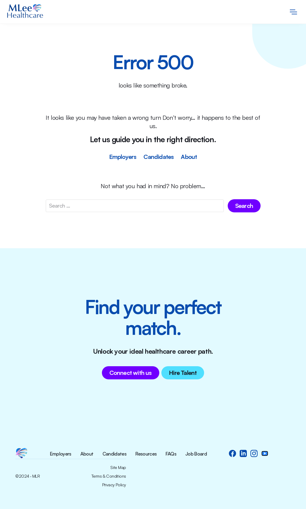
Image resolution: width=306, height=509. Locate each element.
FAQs (171, 454)
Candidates (158, 156)
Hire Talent (183, 372)
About (189, 156)
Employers (123, 156)
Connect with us (130, 372)
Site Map (118, 467)
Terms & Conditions (108, 476)
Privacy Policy (114, 484)
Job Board (196, 454)
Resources (146, 454)
